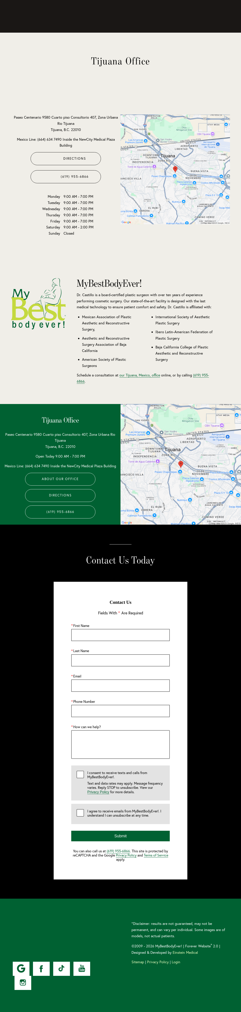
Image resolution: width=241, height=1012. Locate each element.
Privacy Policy (98, 792)
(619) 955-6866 (118, 851)
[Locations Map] (175, 168)
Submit (120, 836)
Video (134, 16)
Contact (200, 16)
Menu (221, 16)
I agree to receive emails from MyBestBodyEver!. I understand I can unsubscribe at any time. (124, 813)
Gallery (117, 16)
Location (181, 16)
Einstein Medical (185, 952)
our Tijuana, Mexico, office (139, 375)
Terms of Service (156, 855)
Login (176, 962)
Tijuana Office (60, 419)
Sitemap (137, 962)
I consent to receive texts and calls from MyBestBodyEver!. (125, 782)
